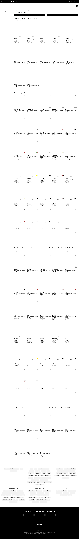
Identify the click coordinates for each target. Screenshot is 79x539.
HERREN (13, 6)
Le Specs (28, 10)
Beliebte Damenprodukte (13, 488)
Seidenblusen (22, 499)
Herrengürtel (32, 499)
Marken (39, 466)
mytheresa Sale (65, 477)
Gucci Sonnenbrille (72, 490)
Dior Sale (62, 475)
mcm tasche (37, 477)
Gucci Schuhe (63, 495)
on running (41, 484)
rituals (37, 484)
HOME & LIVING (30, 6)
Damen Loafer (13, 497)
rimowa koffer (47, 475)
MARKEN (17, 6)
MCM (42, 475)
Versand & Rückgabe (30, 519)
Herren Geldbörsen (47, 490)
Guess (49, 473)
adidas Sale (65, 473)
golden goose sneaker (31, 482)
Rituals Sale (73, 468)
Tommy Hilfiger (38, 473)
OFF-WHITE (37, 475)
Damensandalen (21, 495)
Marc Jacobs (31, 475)
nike (44, 482)
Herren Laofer (40, 497)
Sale (66, 466)
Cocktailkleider (6, 497)
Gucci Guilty (69, 495)
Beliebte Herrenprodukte (39, 488)
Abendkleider (13, 490)
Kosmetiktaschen (20, 497)
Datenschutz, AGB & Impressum (47, 519)
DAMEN (8, 6)
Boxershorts (47, 499)
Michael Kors (41, 468)
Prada (35, 468)
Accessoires (19, 10)
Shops (13, 466)
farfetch (11, 468)
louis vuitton (49, 482)
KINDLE (50, 515)
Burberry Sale (67, 468)
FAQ (34, 519)
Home (15, 10)
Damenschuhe (5, 499)
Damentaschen (6, 490)
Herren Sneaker (38, 490)
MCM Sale (67, 475)
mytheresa (16, 468)
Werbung (37, 519)
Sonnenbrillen (24, 10)
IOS (28, 515)
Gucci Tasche (59, 490)
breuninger (6, 468)
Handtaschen (20, 490)
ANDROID (39, 515)
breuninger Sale (73, 475)
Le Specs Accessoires (34, 10)
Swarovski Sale (59, 473)
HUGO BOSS (31, 473)
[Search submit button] (77, 6)
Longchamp (39, 482)
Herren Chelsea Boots (32, 497)
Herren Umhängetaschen (44, 495)
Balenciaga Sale (72, 473)
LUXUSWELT (3, 6)
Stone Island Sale (59, 468)
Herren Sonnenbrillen (34, 495)
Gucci (31, 468)
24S (21, 468)
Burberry (44, 473)
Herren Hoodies (47, 497)
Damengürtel (14, 495)
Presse (41, 519)
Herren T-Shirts (31, 490)
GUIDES (24, 6)
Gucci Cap (65, 490)
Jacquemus (46, 468)
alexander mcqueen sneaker (45, 477)
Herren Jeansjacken (40, 499)
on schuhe (31, 477)
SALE (21, 6)
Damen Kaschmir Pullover (6, 495)
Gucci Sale (57, 475)
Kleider (10, 499)
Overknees (15, 499)
